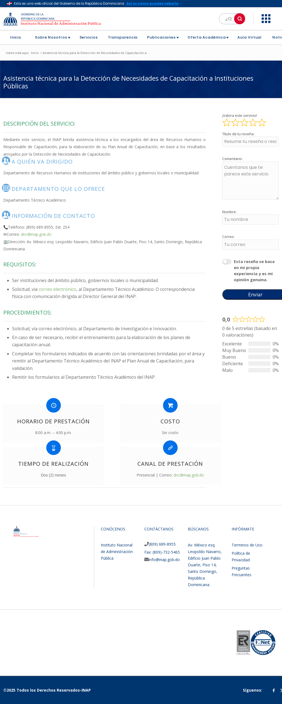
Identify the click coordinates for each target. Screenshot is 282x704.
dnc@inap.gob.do (36, 234)
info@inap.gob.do (164, 559)
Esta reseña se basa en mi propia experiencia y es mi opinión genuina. (254, 270)
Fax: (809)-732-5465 (162, 552)
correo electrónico (57, 289)
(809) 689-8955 (162, 544)
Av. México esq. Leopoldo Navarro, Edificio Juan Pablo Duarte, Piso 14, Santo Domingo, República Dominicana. (205, 564)
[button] (239, 18)
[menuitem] (17, 37)
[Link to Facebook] (274, 690)
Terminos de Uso (247, 545)
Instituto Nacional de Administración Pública (117, 551)
